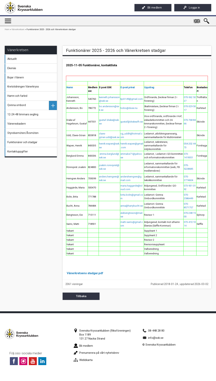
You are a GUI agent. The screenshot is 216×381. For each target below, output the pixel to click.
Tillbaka (81, 296)
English (197, 19)
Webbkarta (83, 360)
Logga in (191, 7)
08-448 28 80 (153, 330)
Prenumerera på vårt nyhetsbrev (96, 352)
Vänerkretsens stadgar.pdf (85, 273)
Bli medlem (152, 7)
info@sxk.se (152, 338)
